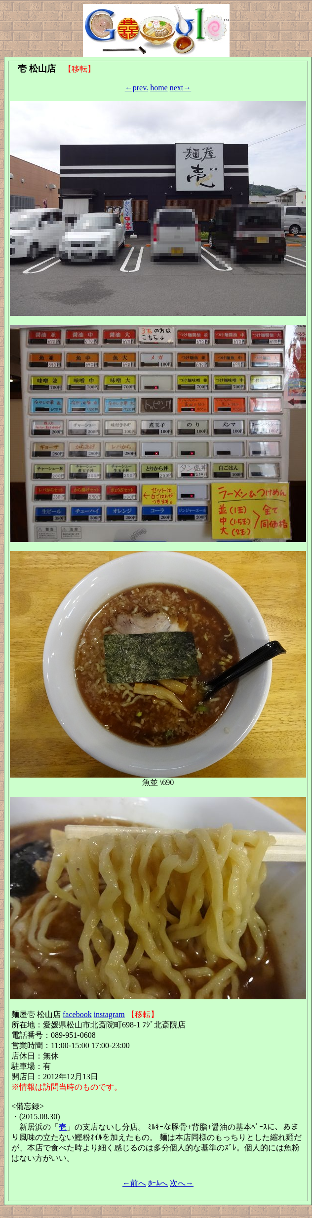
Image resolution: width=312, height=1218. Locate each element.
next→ (181, 87)
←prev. (136, 87)
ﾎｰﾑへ (158, 1183)
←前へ (134, 1183)
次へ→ (182, 1183)
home (159, 87)
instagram (109, 1014)
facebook (77, 1014)
